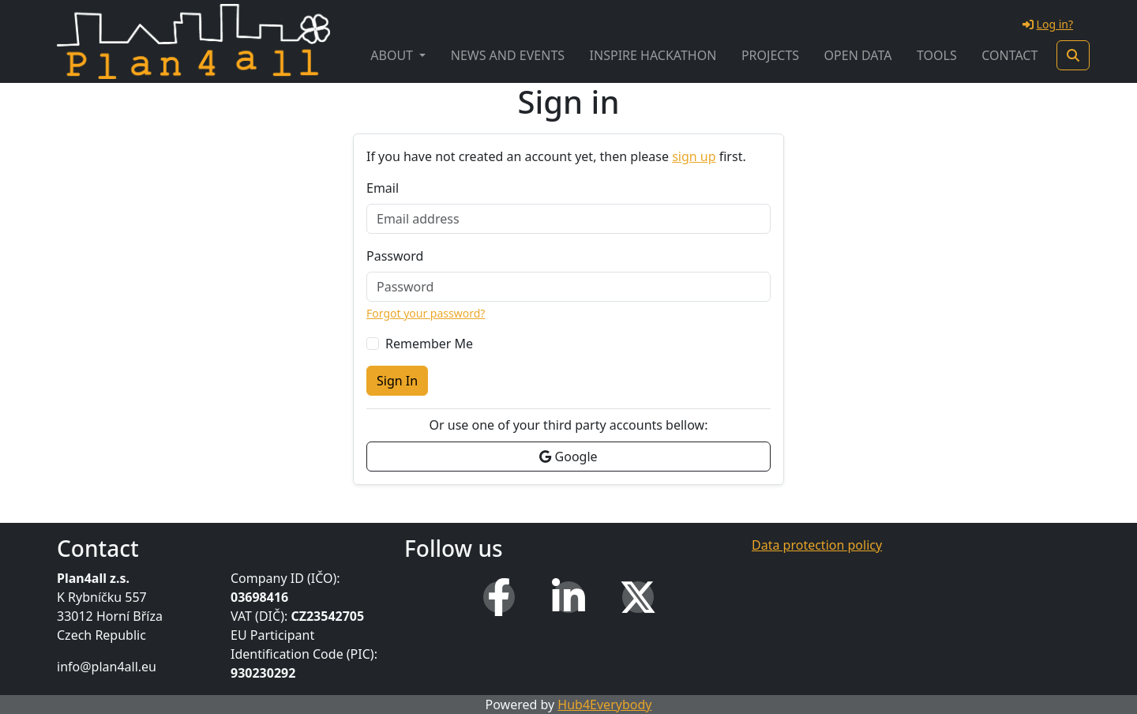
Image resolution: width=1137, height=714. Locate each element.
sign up (693, 156)
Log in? (1048, 24)
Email (382, 188)
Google (568, 456)
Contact (1009, 55)
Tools (937, 55)
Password (394, 256)
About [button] (393, 55)
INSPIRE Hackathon (653, 55)
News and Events (508, 55)
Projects (770, 55)
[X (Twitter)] (638, 597)
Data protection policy (817, 545)
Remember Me (429, 343)
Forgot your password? (425, 313)
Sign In (397, 380)
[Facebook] (499, 597)
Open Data (858, 55)
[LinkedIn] (568, 597)
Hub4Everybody (604, 704)
